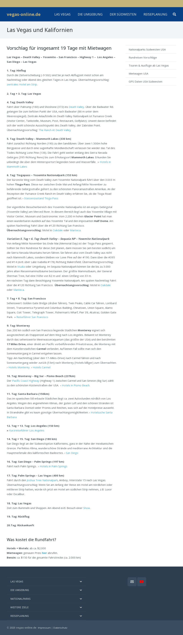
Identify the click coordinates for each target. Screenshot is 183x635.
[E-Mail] (132, 581)
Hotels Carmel (41, 367)
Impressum (44, 627)
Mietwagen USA (138, 73)
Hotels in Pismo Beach (76, 385)
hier (44, 553)
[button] (174, 14)
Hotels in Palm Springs (53, 466)
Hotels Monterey (19, 367)
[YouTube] (141, 581)
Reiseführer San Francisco (32, 317)
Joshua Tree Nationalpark (42, 480)
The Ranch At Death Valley (55, 130)
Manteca (75, 230)
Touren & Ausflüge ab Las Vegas (149, 65)
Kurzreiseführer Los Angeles (26, 430)
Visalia (21, 266)
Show (86, 508)
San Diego (72, 453)
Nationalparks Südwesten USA (147, 49)
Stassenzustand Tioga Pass (41, 198)
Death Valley (76, 107)
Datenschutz (60, 627)
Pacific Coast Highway (25, 380)
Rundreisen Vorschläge (143, 57)
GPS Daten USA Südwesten (145, 81)
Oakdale (58, 230)
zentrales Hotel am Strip (22, 84)
